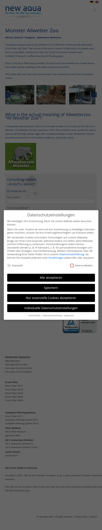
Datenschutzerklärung (71, 253)
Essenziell (15, 264)
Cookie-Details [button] (34, 314)
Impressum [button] (69, 314)
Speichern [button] (51, 287)
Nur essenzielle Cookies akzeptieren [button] (51, 297)
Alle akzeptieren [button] (51, 276)
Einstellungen (56, 256)
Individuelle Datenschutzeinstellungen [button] (51, 307)
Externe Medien (81, 264)
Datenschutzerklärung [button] (52, 314)
